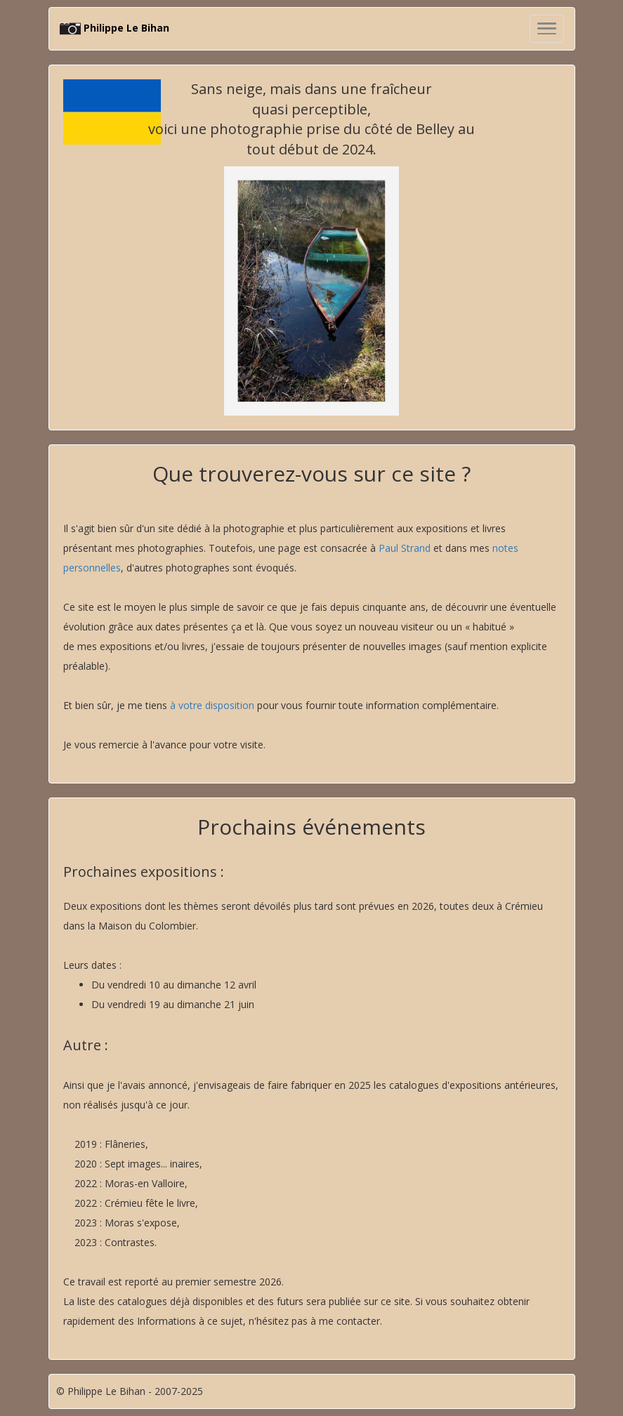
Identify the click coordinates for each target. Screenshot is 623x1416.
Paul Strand (405, 548)
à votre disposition (212, 705)
